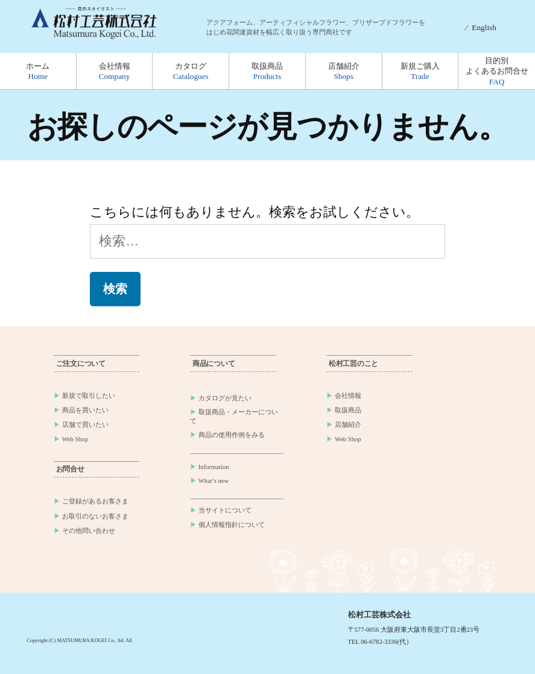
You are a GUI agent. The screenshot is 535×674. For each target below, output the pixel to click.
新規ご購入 (420, 71)
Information (213, 467)
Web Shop (75, 439)
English (484, 27)
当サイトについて (225, 510)
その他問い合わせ (88, 531)
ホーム (37, 71)
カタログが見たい (225, 398)
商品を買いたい (85, 410)
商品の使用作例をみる (231, 435)
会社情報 (114, 71)
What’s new (213, 480)
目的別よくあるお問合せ (497, 71)
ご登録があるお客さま (95, 501)
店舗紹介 (343, 71)
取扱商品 (267, 71)
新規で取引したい (88, 395)
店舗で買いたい (85, 424)
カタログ (191, 71)
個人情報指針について (231, 524)
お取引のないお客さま (95, 516)
